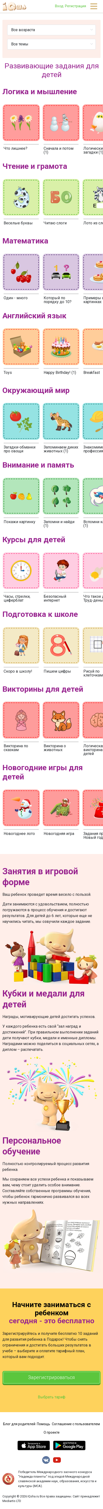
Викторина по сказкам (16, 748)
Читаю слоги (55, 223)
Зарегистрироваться (51, 1378)
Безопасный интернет (55, 598)
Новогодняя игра (59, 833)
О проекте (52, 1432)
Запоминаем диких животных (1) (61, 449)
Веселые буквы (18, 223)
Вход (59, 6)
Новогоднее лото (19, 833)
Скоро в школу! (18, 671)
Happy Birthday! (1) (60, 372)
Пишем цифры (57, 671)
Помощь (43, 1424)
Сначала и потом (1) (58, 150)
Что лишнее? (15, 148)
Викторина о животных (55, 748)
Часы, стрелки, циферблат (17, 598)
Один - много (16, 298)
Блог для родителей (19, 1424)
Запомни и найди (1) (59, 524)
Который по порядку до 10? (57, 300)
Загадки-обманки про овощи (19, 449)
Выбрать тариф (51, 1397)
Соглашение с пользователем (76, 1424)
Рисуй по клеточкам (93, 673)
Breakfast (91, 372)
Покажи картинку (19, 522)
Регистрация (75, 6)
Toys (8, 372)
